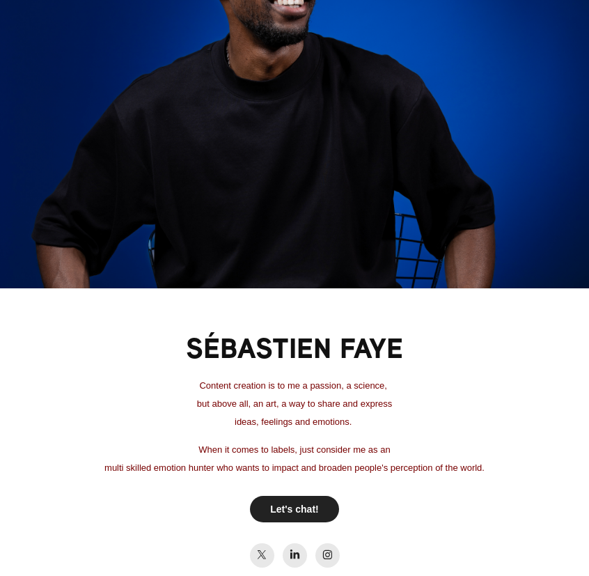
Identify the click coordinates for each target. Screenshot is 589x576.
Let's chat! (294, 509)
